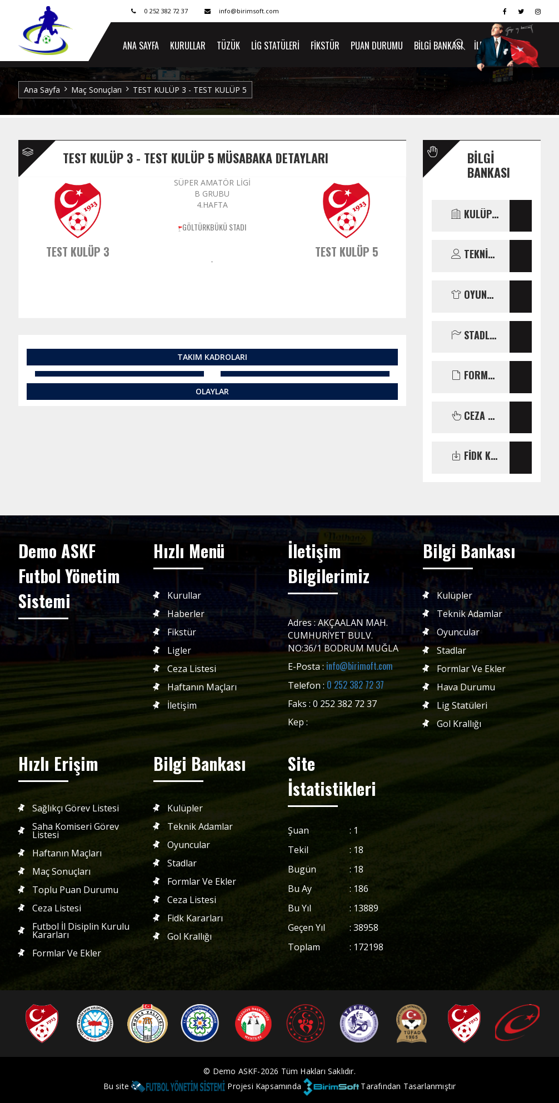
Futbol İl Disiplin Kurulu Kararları (80, 930)
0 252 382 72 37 (355, 684)
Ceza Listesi (191, 669)
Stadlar (451, 650)
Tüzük (228, 45)
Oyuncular (458, 632)
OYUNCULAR (475, 295)
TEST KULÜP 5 (346, 251)
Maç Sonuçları (96, 89)
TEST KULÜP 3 (77, 251)
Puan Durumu (377, 45)
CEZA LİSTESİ (475, 416)
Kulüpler (454, 595)
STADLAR (475, 335)
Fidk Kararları (195, 918)
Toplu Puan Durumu (75, 890)
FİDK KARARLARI (475, 456)
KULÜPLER (475, 214)
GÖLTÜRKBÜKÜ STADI (214, 227)
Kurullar (188, 45)
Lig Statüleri (275, 45)
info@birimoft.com (359, 666)
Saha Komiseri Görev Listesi (75, 831)
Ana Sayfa (42, 89)
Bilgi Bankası (438, 45)
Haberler (185, 614)
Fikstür (325, 45)
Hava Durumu (466, 687)
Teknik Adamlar (469, 614)
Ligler (179, 650)
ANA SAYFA (141, 45)
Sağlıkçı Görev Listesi (75, 808)
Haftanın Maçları (202, 687)
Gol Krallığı (459, 724)
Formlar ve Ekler (471, 669)
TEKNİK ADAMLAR (475, 254)
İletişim (182, 705)
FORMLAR (475, 375)
